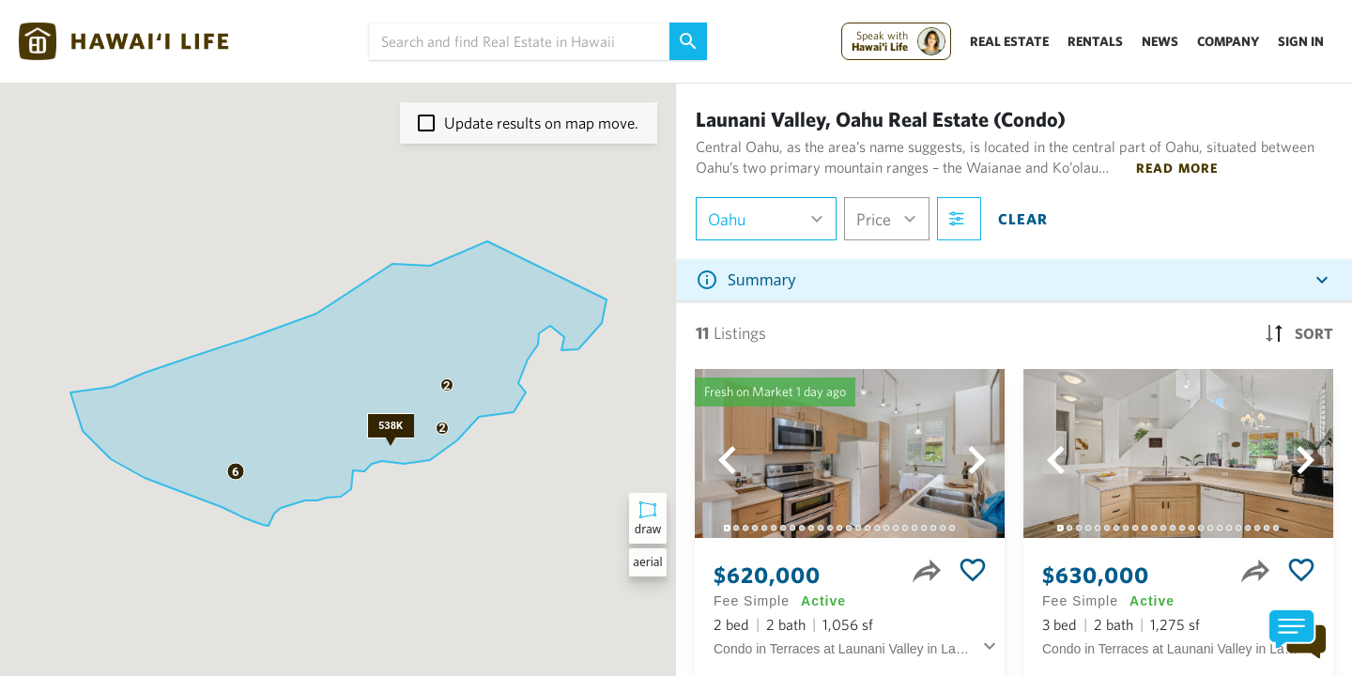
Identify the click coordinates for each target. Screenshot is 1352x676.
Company (1228, 41)
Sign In (1301, 41)
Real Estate (1009, 41)
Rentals (1095, 41)
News (1160, 41)
